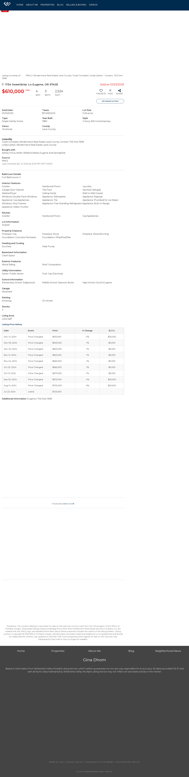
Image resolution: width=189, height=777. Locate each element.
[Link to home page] (7, 5)
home (20, 5)
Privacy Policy (74, 762)
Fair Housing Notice (128, 762)
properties (47, 5)
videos (93, 5)
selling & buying (76, 5)
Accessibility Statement (100, 762)
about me (32, 5)
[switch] (101, 93)
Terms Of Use (56, 762)
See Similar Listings (110, 101)
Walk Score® (68, 504)
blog (60, 5)
